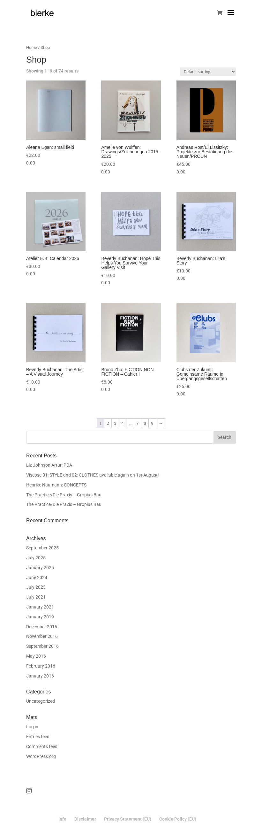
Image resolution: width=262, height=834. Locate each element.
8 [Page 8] (145, 423)
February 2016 (40, 666)
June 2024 (36, 577)
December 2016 (41, 626)
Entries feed (37, 736)
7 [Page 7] (137, 423)
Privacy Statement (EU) (127, 819)
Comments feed (41, 746)
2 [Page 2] (108, 423)
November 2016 (42, 636)
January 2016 (40, 675)
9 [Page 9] (152, 423)
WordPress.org (41, 756)
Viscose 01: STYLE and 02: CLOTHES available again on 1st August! (92, 475)
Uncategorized (40, 701)
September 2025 (42, 547)
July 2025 (36, 557)
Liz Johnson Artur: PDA (49, 465)
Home (31, 47)
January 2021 (40, 606)
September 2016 (42, 646)
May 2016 (36, 656)
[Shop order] (208, 71)
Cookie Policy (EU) (177, 819)
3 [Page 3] (115, 423)
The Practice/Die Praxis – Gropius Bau (63, 494)
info (62, 819)
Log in (32, 726)
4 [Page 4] (122, 423)
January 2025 (40, 567)
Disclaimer (85, 819)
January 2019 (40, 616)
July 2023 (36, 587)
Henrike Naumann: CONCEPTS (56, 484)
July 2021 (36, 597)
